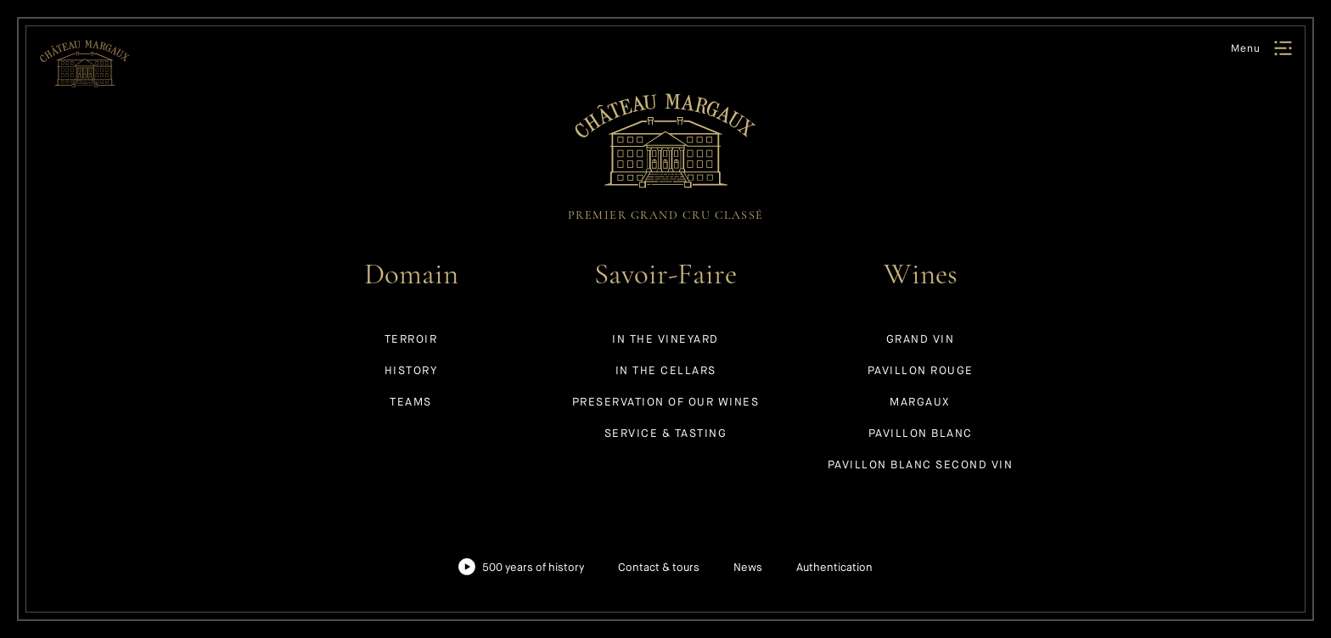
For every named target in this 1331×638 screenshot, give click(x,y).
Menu (1246, 48)
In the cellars (665, 370)
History (411, 370)
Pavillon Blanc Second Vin (921, 464)
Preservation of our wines (666, 402)
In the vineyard (665, 339)
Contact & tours (658, 567)
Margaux (920, 402)
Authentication (834, 567)
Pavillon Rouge (921, 370)
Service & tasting (665, 433)
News (747, 567)
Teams (411, 402)
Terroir (411, 339)
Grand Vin (920, 339)
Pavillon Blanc (920, 433)
